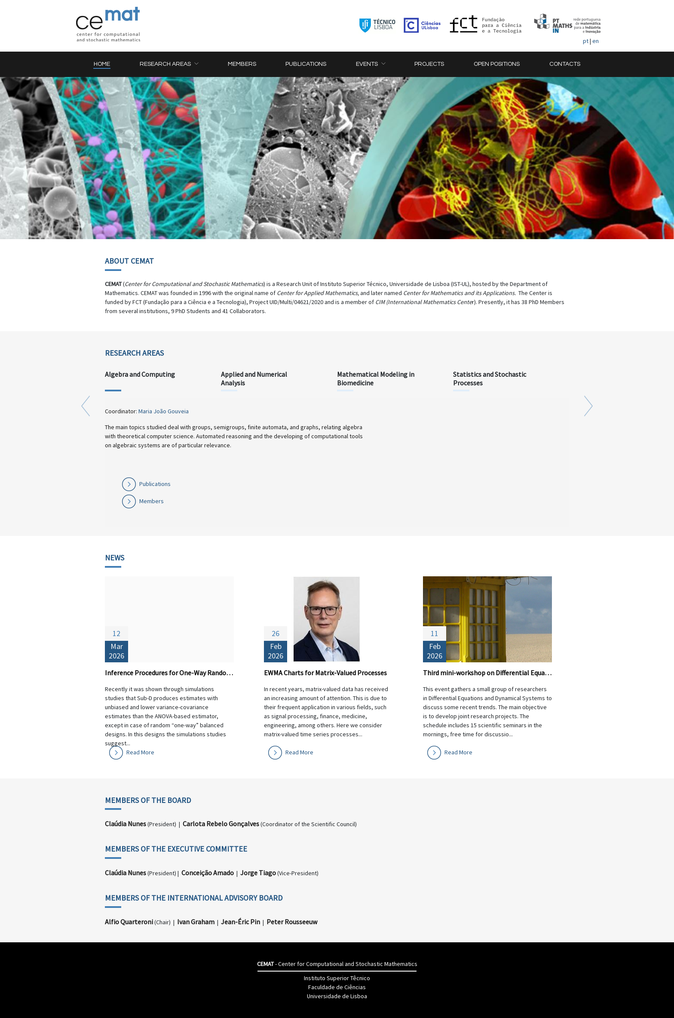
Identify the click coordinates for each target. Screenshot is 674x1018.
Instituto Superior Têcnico (337, 978)
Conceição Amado (207, 872)
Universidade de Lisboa (337, 996)
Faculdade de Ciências (337, 987)
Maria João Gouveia (163, 411)
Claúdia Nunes (125, 823)
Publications (155, 484)
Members (151, 501)
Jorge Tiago (258, 872)
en (595, 41)
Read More (140, 752)
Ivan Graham (195, 921)
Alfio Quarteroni (129, 921)
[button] (169, 64)
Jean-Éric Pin (240, 921)
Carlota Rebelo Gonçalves (221, 823)
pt (585, 41)
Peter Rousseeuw (292, 921)
